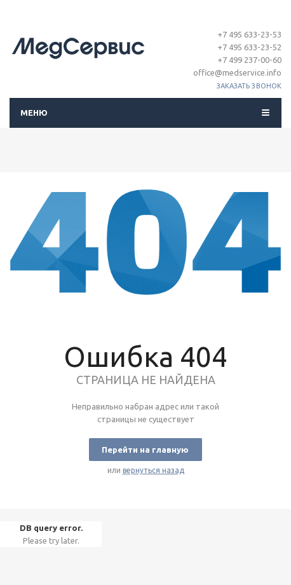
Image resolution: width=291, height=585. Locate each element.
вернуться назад (153, 470)
